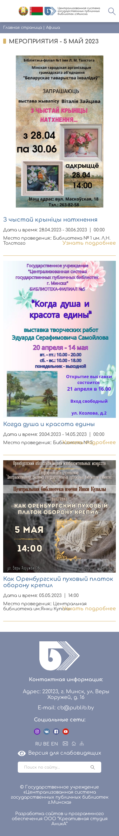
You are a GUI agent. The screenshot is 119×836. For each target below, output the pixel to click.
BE (46, 744)
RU (38, 744)
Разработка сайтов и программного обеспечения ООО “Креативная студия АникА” (60, 818)
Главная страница (22, 27)
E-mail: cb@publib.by (66, 708)
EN (54, 744)
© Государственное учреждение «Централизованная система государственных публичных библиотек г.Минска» (60, 795)
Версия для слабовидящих (59, 753)
